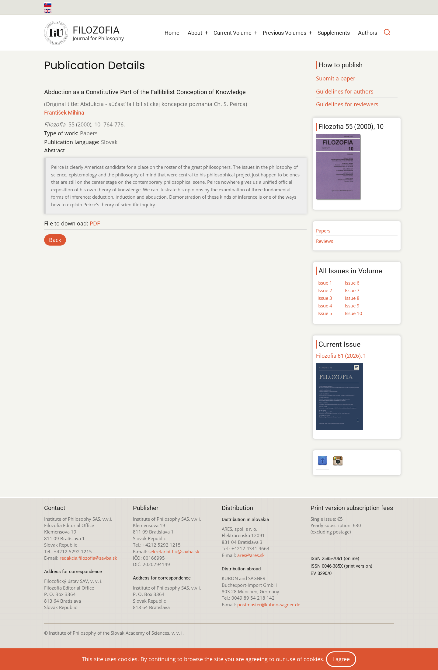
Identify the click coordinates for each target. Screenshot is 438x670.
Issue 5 (325, 313)
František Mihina (64, 112)
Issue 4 (325, 306)
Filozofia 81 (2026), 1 (341, 356)
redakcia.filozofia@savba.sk (88, 558)
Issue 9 (352, 306)
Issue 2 (325, 290)
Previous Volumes (284, 33)
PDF (95, 223)
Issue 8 (352, 298)
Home (172, 33)
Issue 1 (325, 283)
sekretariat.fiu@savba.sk (173, 551)
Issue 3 (325, 298)
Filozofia (96, 30)
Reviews (324, 241)
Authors (367, 33)
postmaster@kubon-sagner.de (268, 604)
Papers (323, 231)
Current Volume (233, 33)
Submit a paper (335, 78)
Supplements (334, 33)
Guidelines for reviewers (347, 104)
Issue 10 (353, 313)
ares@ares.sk (251, 555)
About (195, 33)
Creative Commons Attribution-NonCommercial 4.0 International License (256, 651)
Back (55, 239)
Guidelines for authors (345, 91)
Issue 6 (352, 283)
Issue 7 (352, 290)
